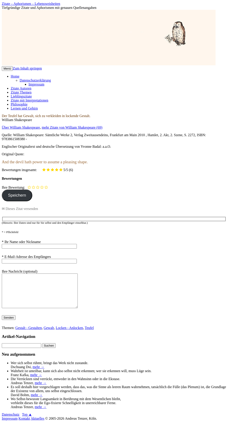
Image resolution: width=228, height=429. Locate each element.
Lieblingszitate (21, 96)
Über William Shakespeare (21, 127)
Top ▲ (27, 421)
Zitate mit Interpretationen (29, 100)
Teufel (89, 334)
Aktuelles (37, 425)
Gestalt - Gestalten (28, 334)
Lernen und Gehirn (24, 108)
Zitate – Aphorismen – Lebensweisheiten (31, 4)
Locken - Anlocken (69, 334)
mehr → (38, 373)
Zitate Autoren (21, 88)
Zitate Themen (21, 92)
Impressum (36, 84)
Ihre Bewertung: (14, 187)
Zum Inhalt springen (27, 68)
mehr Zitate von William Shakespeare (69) (72, 127)
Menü (7, 68)
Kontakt (24, 425)
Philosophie (19, 104)
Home (15, 76)
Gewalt (49, 334)
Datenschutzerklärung (35, 80)
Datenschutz (10, 421)
